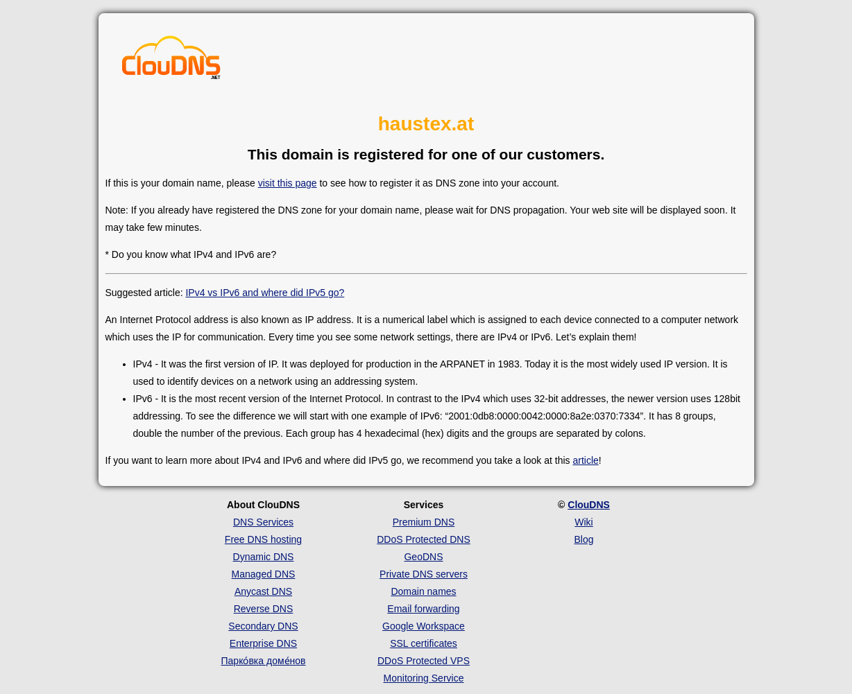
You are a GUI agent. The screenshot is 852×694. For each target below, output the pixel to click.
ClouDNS (589, 504)
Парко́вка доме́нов (263, 660)
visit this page (287, 183)
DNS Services (263, 522)
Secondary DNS (263, 626)
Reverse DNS (263, 608)
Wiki (583, 522)
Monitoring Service (424, 678)
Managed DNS (264, 574)
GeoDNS (423, 556)
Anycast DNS (263, 591)
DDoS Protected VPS (423, 660)
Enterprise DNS (263, 643)
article (585, 460)
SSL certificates (423, 643)
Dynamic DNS (263, 556)
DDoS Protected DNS (423, 539)
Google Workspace (423, 626)
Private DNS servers (424, 574)
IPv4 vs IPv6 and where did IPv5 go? (264, 292)
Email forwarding (423, 608)
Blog (583, 539)
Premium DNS (423, 522)
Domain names (423, 591)
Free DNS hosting (263, 539)
